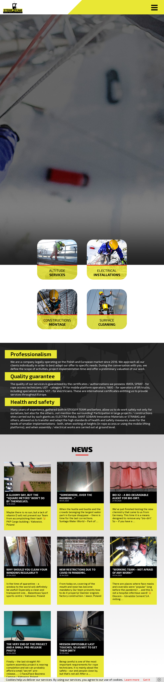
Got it (146, 679)
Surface (106, 322)
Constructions (57, 322)
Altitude (57, 272)
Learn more (131, 679)
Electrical (107, 272)
